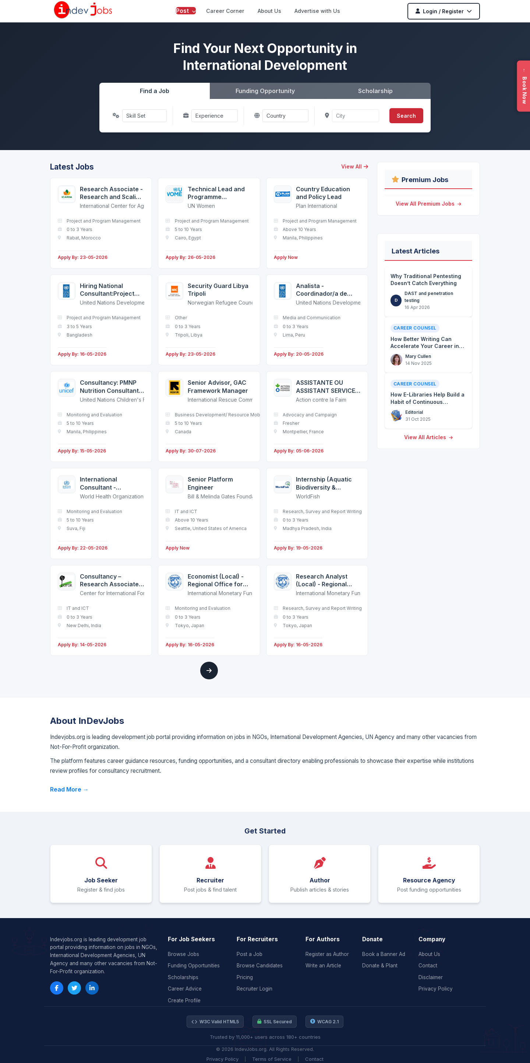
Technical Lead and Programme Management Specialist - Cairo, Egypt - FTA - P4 (216, 193)
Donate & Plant (380, 965)
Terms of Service (272, 1059)
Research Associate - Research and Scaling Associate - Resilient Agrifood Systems (111, 193)
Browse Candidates (260, 965)
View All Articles (428, 437)
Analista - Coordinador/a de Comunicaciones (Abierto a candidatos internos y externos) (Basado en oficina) (327, 290)
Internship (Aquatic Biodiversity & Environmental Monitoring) (324, 483)
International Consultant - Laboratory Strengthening (100, 483)
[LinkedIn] (92, 988)
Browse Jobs (183, 954)
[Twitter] (74, 988)
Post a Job (249, 954)
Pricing (245, 977)
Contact (427, 965)
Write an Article (323, 965)
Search (406, 116)
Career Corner (225, 11)
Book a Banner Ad (383, 954)
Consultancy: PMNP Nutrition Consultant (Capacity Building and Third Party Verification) (109, 387)
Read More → (69, 789)
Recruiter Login (254, 989)
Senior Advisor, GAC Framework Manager (218, 386)
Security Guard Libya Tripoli (218, 290)
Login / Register (444, 11)
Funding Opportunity (265, 91)
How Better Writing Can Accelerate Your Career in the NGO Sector (425, 346)
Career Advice (185, 989)
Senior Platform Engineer (210, 483)
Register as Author (327, 954)
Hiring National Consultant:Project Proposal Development (107, 290)
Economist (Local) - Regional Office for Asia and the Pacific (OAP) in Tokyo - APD (218, 581)
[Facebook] (56, 988)
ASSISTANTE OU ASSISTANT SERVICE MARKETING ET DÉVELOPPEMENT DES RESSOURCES (328, 387)
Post (186, 10)
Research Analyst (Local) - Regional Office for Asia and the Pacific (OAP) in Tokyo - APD (324, 581)
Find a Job (154, 91)
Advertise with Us (317, 11)
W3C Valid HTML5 (215, 1022)
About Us (269, 11)
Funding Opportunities (194, 965)
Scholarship (375, 91)
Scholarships (183, 977)
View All (354, 166)
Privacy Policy (435, 989)
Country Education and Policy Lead (323, 193)
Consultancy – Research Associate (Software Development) (109, 581)
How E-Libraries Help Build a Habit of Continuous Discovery (427, 401)
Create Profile (184, 1000)
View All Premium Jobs (428, 203)
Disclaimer (430, 977)
